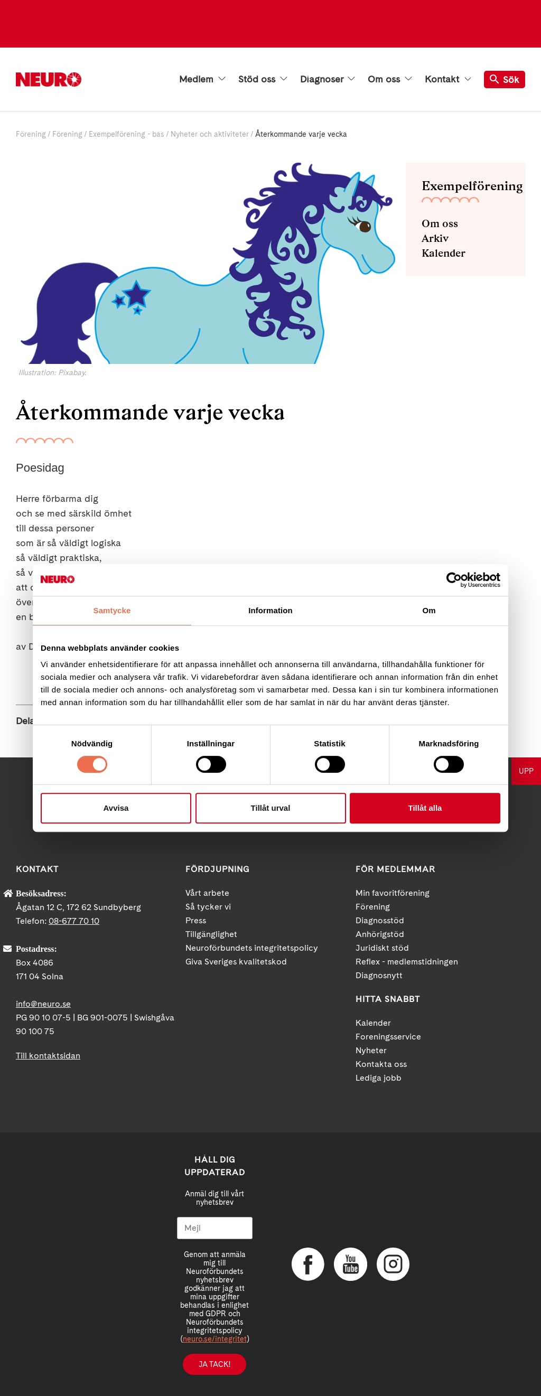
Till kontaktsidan (48, 1056)
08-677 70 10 (74, 921)
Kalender (443, 253)
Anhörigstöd (380, 934)
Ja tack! (214, 1364)
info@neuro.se (43, 1004)
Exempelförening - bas (126, 134)
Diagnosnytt (379, 975)
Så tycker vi (208, 907)
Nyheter (371, 1050)
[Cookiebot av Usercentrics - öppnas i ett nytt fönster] (454, 580)
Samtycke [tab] (112, 610)
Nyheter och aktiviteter (210, 134)
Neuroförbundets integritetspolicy (251, 948)
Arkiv (435, 238)
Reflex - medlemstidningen (407, 962)
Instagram (392, 1264)
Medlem (202, 79)
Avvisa (116, 807)
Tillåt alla (425, 807)
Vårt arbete (207, 893)
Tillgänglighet (211, 934)
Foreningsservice (388, 1037)
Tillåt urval (271, 807)
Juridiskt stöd (382, 948)
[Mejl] (215, 1228)
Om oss (390, 79)
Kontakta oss (381, 1064)
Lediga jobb (379, 1078)
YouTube (350, 1264)
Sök (504, 79)
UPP (526, 771)
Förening (31, 134)
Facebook (307, 1264)
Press (195, 920)
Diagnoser (327, 79)
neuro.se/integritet (215, 1339)
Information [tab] (270, 610)
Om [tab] (428, 610)
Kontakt (448, 79)
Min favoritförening (393, 893)
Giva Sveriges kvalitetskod (236, 962)
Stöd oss (262, 79)
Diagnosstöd (380, 920)
